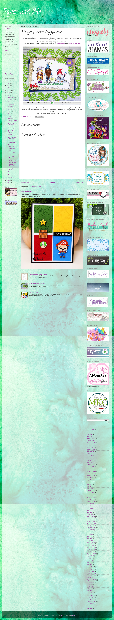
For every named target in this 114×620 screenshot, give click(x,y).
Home (52, 182)
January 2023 (90, 466)
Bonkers (10, 172)
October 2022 (90, 473)
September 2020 (91, 527)
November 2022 (91, 471)
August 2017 (90, 603)
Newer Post (25, 182)
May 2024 (89, 432)
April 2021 (89, 512)
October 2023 (90, 447)
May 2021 (89, 510)
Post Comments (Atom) (35, 186)
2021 (8, 90)
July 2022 (89, 480)
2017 (8, 182)
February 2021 (91, 517)
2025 (8, 80)
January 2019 (90, 571)
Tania (8, 28)
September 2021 (91, 501)
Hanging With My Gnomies (12, 153)
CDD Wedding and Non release (12, 138)
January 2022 (90, 493)
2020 (8, 92)
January (10, 177)
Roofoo (63, 615)
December (11, 97)
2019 (8, 95)
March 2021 (90, 514)
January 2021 (90, 519)
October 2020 (90, 525)
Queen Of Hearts (10, 131)
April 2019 (89, 564)
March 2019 (90, 566)
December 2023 (91, 443)
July (9, 109)
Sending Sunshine (11, 127)
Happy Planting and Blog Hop (37, 283)
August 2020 (90, 530)
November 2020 (91, 523)
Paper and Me (21, 12)
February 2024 (91, 438)
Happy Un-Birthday (11, 157)
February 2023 (91, 464)
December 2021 (91, 495)
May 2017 (89, 608)
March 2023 (90, 462)
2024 (8, 83)
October (10, 102)
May (9, 114)
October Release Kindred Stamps (38, 274)
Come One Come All (11, 123)
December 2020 (91, 521)
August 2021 (90, 503)
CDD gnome (11, 142)
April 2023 (89, 460)
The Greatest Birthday (11, 145)
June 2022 (90, 482)
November (11, 99)
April (9, 116)
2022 (8, 88)
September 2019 (91, 553)
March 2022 (90, 488)
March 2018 (90, 593)
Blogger (74, 615)
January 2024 (90, 440)
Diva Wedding (12, 160)
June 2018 (90, 586)
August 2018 (90, 582)
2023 (8, 85)
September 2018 (91, 580)
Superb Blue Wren (11, 149)
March (10, 118)
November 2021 (91, 497)
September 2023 (91, 449)
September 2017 (91, 601)
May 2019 (89, 562)
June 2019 (90, 560)
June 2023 (90, 456)
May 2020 (89, 536)
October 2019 (90, 551)
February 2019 (91, 569)
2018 (8, 180)
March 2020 (90, 540)
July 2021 (89, 506)
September (11, 104)
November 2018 (91, 575)
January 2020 (90, 545)
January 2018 (90, 597)
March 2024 (90, 436)
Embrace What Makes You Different (12, 164)
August (10, 106)
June (9, 111)
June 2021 (90, 508)
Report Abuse (9, 74)
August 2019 (90, 556)
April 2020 (89, 538)
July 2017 (89, 606)
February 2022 (91, 490)
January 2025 (90, 429)
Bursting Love (11, 134)
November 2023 (91, 445)
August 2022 (90, 477)
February (11, 175)
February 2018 (91, 595)
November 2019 (91, 549)
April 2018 (89, 590)
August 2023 (90, 451)
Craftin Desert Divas (75, 43)
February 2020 (91, 543)
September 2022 (91, 475)
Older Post (79, 182)
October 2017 (90, 599)
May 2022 (89, 484)
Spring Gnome (60, 43)
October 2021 (90, 499)
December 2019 (91, 547)
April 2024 (89, 434)
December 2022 (91, 469)
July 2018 (89, 584)
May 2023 (89, 458)
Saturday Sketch (12, 120)
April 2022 (89, 486)
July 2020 (89, 532)
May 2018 (89, 588)
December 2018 (91, 573)
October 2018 (90, 577)
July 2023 (89, 453)
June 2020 (90, 534)
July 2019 (89, 558)
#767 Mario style (26, 191)
